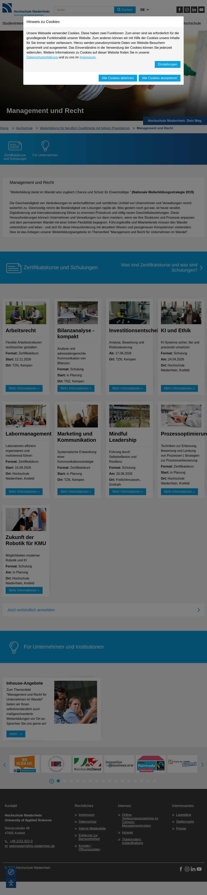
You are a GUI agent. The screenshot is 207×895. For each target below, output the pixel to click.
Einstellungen (167, 64)
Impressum (87, 57)
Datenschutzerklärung (42, 57)
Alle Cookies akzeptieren (159, 78)
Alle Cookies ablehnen (118, 78)
